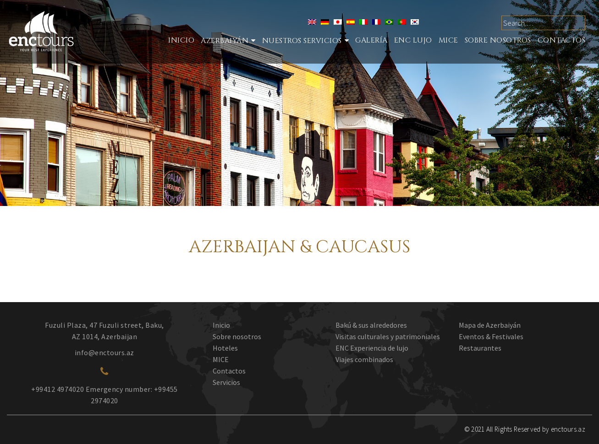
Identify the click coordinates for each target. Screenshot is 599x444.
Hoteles (225, 347)
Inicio (181, 40)
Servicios (226, 382)
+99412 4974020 (57, 389)
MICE (448, 40)
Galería (371, 40)
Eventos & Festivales (491, 336)
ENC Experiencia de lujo (371, 347)
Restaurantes (480, 347)
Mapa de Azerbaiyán (490, 325)
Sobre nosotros (237, 336)
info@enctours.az (104, 352)
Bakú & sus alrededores (371, 325)
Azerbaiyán (224, 41)
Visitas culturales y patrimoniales (387, 336)
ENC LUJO (413, 40)
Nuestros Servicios (302, 41)
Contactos (562, 40)
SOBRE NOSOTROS (498, 40)
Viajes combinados (364, 359)
